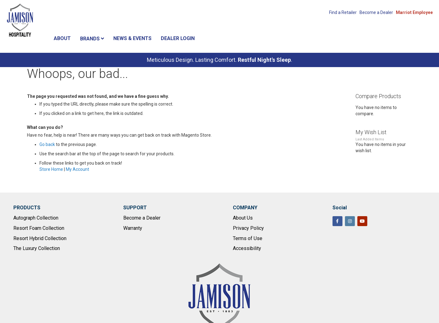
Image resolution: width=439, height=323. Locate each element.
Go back (47, 144)
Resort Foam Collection (38, 228)
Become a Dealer (376, 12)
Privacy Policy (248, 228)
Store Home (51, 169)
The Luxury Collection (36, 248)
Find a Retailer (343, 12)
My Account (77, 169)
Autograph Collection (35, 218)
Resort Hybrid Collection (39, 238)
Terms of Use (247, 238)
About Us (243, 218)
